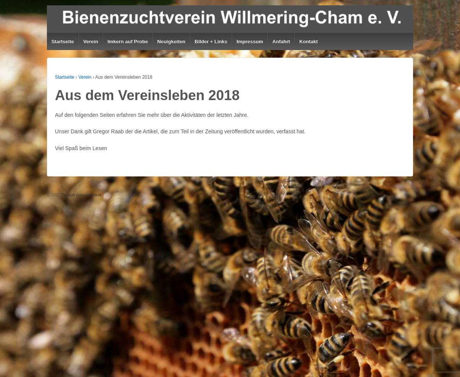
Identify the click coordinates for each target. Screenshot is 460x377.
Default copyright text (81, 195)
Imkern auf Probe (128, 41)
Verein (90, 41)
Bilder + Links (211, 41)
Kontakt (308, 41)
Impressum (249, 41)
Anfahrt (281, 41)
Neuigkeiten (171, 41)
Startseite (62, 41)
